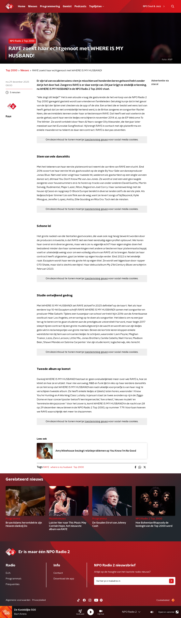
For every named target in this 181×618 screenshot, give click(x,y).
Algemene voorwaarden (18, 600)
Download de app (63, 578)
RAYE (46, 467)
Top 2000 (78, 467)
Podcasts (80, 6)
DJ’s (8, 573)
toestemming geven (96, 139)
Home (21, 6)
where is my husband (61, 467)
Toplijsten (96, 6)
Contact (58, 573)
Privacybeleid (39, 600)
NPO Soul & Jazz (154, 6)
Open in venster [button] (168, 612)
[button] (80, 612)
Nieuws (32, 6)
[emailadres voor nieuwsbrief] (134, 581)
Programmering (50, 6)
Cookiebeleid (162, 600)
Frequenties (13, 584)
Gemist (67, 6)
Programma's (13, 578)
